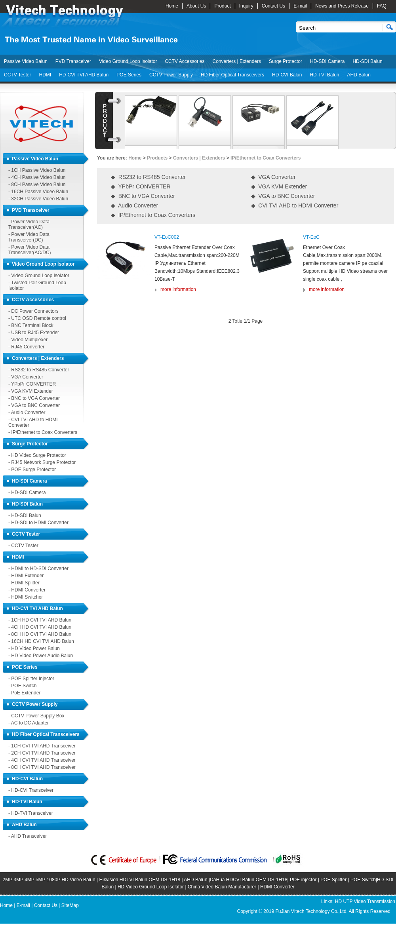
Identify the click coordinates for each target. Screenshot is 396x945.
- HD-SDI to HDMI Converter (38, 522)
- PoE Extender (24, 693)
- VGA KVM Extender (30, 391)
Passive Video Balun (26, 61)
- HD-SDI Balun (24, 515)
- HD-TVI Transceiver (30, 813)
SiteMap (70, 905)
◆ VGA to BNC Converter (283, 196)
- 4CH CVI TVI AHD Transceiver (42, 760)
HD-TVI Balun (324, 75)
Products (157, 158)
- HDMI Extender (26, 575)
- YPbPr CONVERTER (32, 384)
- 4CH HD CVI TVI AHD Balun (39, 627)
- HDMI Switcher (25, 597)
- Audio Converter (26, 412)
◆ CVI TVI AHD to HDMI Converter (295, 205)
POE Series (128, 75)
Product (222, 6)
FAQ (381, 6)
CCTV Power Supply (171, 75)
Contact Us (273, 6)
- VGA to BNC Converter (34, 405)
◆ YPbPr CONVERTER (141, 186)
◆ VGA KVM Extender (279, 186)
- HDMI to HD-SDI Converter (38, 568)
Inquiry (246, 6)
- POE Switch (22, 685)
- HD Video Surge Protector (37, 455)
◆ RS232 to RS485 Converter (148, 177)
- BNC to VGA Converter (34, 398)
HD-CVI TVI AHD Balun (84, 75)
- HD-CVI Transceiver (30, 790)
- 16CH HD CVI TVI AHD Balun (41, 641)
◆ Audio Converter (134, 205)
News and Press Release (342, 6)
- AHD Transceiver (27, 836)
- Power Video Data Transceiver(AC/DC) (29, 249)
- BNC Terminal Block (30, 325)
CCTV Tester (17, 75)
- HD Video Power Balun (34, 648)
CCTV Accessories (184, 61)
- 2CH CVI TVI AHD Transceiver (42, 753)
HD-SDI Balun (367, 61)
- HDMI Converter (27, 590)
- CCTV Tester (23, 545)
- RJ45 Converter (26, 347)
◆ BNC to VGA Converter (143, 196)
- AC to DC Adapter (28, 723)
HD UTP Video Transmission (365, 901)
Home (172, 6)
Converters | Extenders (236, 61)
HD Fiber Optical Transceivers (232, 75)
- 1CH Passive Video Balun (37, 170)
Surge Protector (285, 61)
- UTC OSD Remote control (37, 318)
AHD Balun (358, 75)
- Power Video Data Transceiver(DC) (29, 237)
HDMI (45, 75)
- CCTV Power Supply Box (36, 716)
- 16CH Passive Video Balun (38, 191)
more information (178, 289)
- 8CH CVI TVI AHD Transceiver (42, 767)
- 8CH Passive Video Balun (37, 184)
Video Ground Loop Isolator (128, 61)
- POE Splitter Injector (31, 678)
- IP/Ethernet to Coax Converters (42, 432)
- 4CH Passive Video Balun (37, 177)
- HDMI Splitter (24, 583)
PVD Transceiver (73, 61)
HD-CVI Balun (287, 75)
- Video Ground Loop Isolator (38, 275)
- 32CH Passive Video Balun (38, 199)
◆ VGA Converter (273, 177)
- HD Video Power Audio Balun (40, 655)
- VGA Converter (25, 377)
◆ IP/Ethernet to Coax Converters (153, 215)
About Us (196, 6)
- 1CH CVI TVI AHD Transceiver (42, 746)
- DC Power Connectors (33, 311)
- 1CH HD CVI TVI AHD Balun (39, 620)
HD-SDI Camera (327, 61)
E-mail (300, 6)
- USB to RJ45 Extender (33, 332)
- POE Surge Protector (32, 469)
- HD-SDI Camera (27, 492)
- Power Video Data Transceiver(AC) (29, 224)
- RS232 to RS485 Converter (38, 370)
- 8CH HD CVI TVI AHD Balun (39, 634)
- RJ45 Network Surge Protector (42, 462)
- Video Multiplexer (28, 339)
